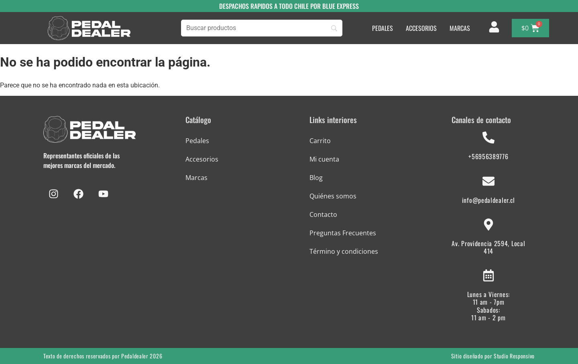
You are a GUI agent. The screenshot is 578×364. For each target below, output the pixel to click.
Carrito (320, 140)
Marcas (196, 177)
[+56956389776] (488, 137)
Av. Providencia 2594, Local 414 (488, 247)
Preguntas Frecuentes (342, 233)
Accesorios (201, 159)
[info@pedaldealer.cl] (488, 181)
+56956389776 (488, 156)
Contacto (323, 214)
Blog (316, 177)
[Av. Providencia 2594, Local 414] (488, 224)
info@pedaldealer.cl (488, 200)
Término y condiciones (343, 251)
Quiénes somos (332, 196)
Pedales (197, 140)
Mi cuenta (324, 159)
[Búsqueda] (261, 28)
